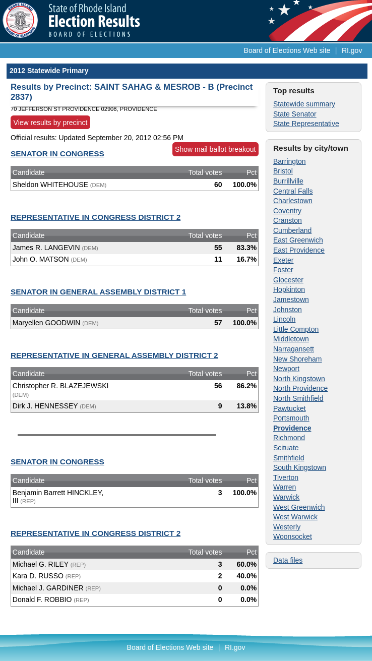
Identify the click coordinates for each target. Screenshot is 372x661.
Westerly (286, 527)
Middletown (291, 339)
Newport (286, 369)
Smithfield (288, 458)
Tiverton (285, 477)
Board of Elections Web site (287, 50)
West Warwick (295, 517)
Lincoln (284, 319)
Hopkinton (289, 289)
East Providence (299, 250)
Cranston (287, 220)
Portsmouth (291, 418)
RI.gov (352, 50)
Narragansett (293, 349)
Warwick (286, 497)
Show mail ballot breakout (215, 149)
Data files (287, 560)
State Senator (295, 114)
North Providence (300, 388)
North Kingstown (299, 379)
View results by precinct (51, 122)
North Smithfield (298, 398)
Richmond (289, 438)
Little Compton (296, 329)
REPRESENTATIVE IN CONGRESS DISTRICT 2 (95, 217)
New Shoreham (297, 359)
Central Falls (293, 191)
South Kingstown (299, 467)
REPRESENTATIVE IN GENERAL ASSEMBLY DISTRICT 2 (114, 355)
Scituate (286, 448)
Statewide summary (304, 104)
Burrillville (288, 181)
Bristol (283, 171)
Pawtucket (289, 408)
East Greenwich (298, 240)
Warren (284, 487)
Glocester (288, 280)
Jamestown (291, 299)
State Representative (306, 123)
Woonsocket (292, 536)
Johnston (287, 310)
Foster (283, 270)
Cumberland (292, 230)
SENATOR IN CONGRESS (57, 153)
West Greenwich (299, 507)
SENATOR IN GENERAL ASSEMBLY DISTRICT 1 (98, 291)
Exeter (283, 260)
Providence (292, 428)
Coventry (287, 211)
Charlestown (293, 201)
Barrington (289, 161)
